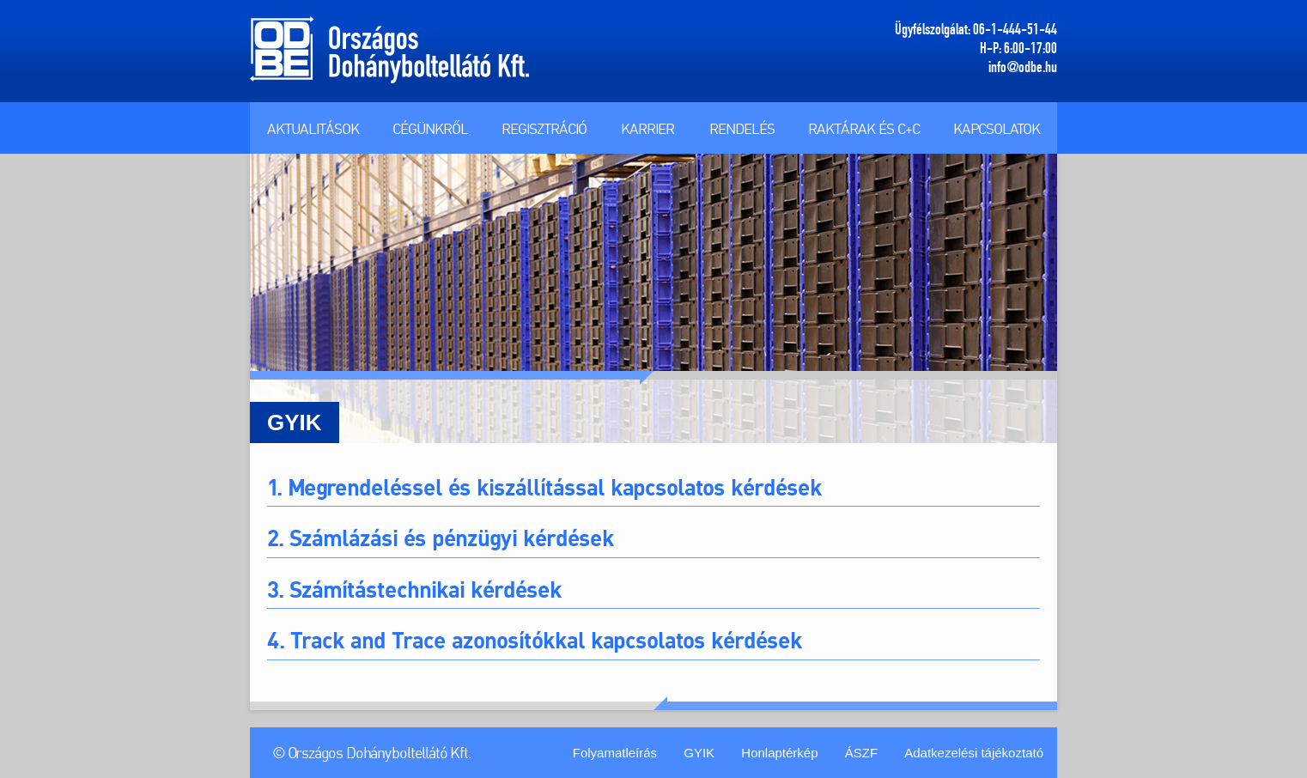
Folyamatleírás (615, 752)
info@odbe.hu (1022, 67)
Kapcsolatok (996, 128)
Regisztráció (544, 128)
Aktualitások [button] (313, 128)
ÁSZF (861, 752)
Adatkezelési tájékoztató (973, 752)
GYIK (699, 752)
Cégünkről (430, 128)
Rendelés (742, 128)
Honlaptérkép (779, 752)
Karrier (647, 128)
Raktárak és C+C (864, 128)
